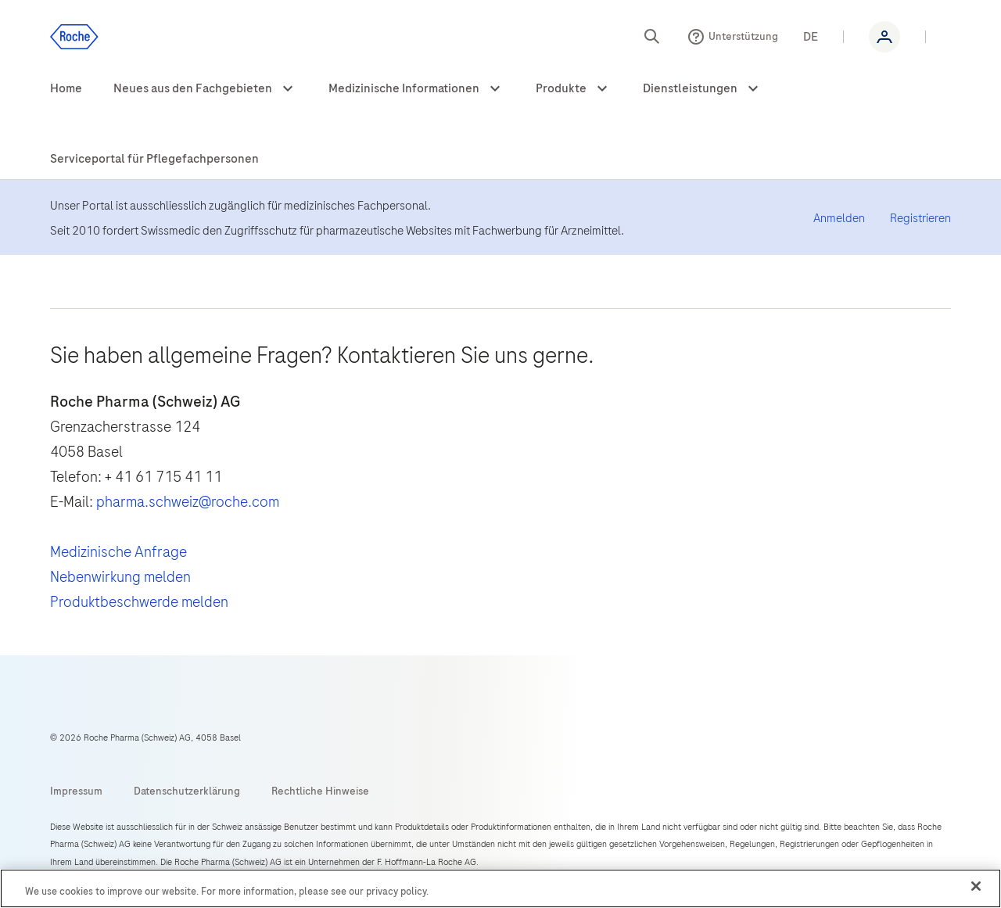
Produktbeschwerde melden (139, 601)
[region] (500, 888)
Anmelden (839, 218)
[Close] (976, 886)
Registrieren (920, 218)
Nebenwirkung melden (120, 576)
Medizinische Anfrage (118, 551)
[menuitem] (66, 89)
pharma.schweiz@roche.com (187, 501)
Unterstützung (743, 36)
